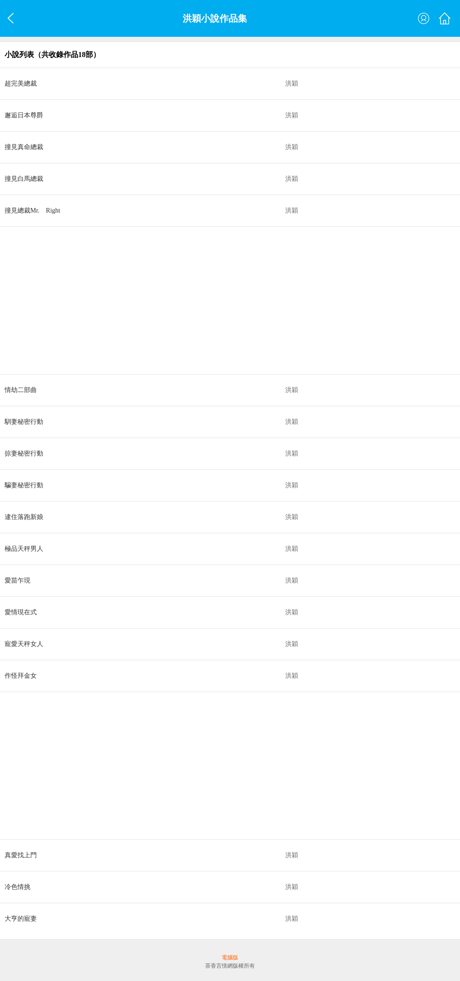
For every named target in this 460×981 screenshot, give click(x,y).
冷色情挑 (17, 886)
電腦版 (230, 957)
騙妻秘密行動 (24, 485)
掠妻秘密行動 (24, 453)
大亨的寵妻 (21, 918)
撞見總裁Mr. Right (32, 210)
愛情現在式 (21, 612)
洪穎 (291, 83)
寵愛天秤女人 (24, 644)
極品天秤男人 (24, 548)
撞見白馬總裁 (24, 178)
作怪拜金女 (21, 675)
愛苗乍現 (17, 580)
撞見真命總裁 (24, 147)
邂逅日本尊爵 (24, 115)
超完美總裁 (21, 83)
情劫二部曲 (21, 390)
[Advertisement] (230, 300)
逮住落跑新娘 (24, 517)
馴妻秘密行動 (24, 421)
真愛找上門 (21, 855)
